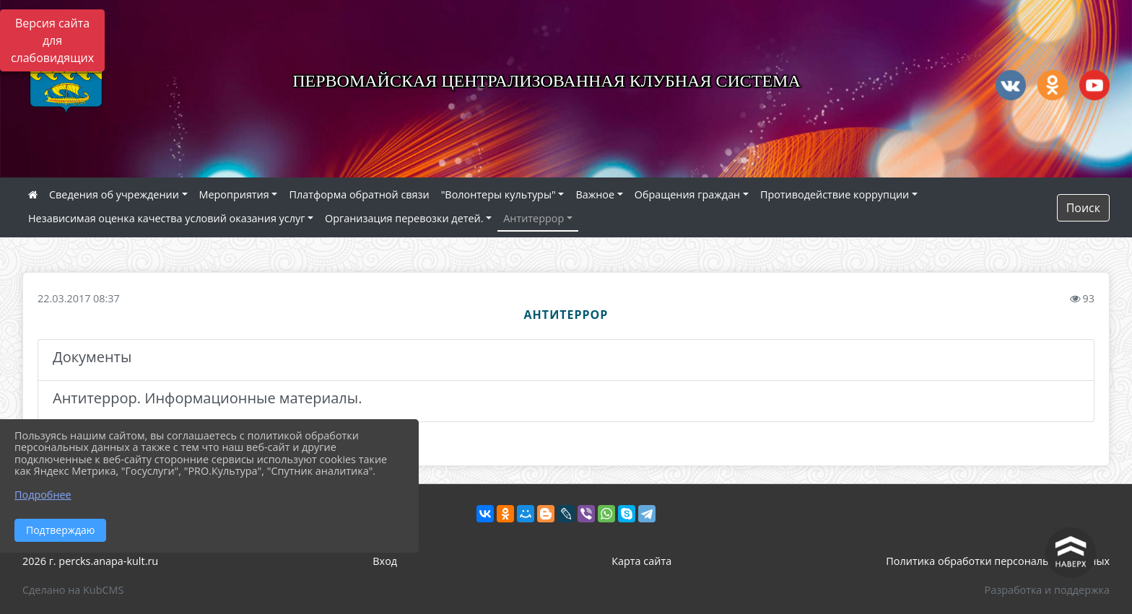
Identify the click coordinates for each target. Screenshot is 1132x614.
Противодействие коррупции (834, 194)
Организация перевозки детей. (404, 218)
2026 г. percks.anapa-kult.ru (90, 561)
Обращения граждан (687, 194)
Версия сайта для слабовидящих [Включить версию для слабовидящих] (52, 40)
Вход (385, 561)
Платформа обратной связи (359, 194)
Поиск (1083, 208)
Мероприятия (234, 194)
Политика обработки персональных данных (998, 561)
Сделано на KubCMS (72, 590)
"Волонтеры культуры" (498, 194)
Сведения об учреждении (114, 194)
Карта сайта (641, 561)
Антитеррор (533, 218)
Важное (594, 194)
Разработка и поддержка (1047, 590)
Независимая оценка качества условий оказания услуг (166, 218)
